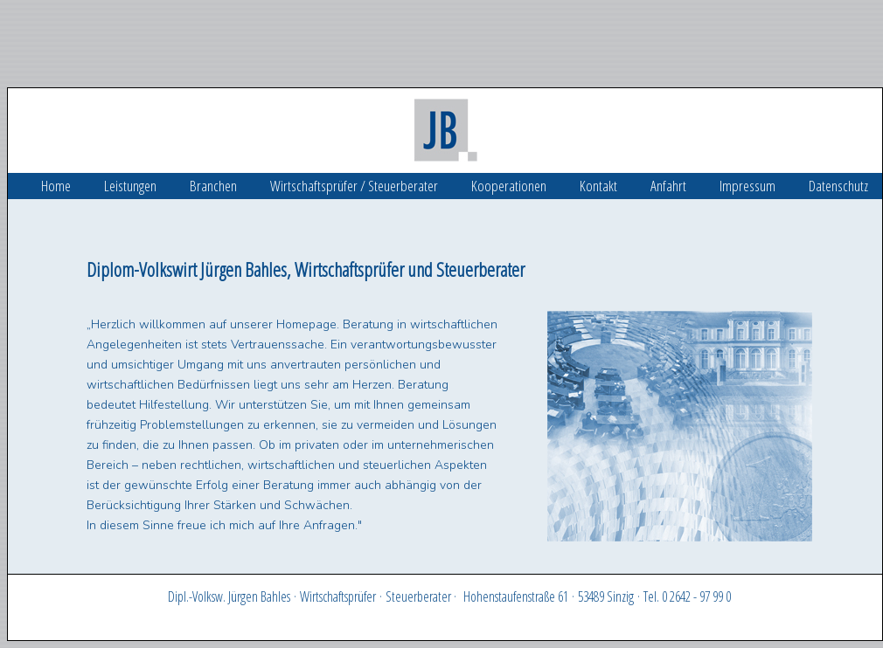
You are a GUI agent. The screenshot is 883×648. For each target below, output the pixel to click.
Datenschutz (838, 186)
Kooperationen (508, 186)
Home (56, 186)
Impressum (747, 186)
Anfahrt (668, 186)
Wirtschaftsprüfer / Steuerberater (354, 186)
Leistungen (130, 186)
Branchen (213, 186)
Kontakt (598, 186)
